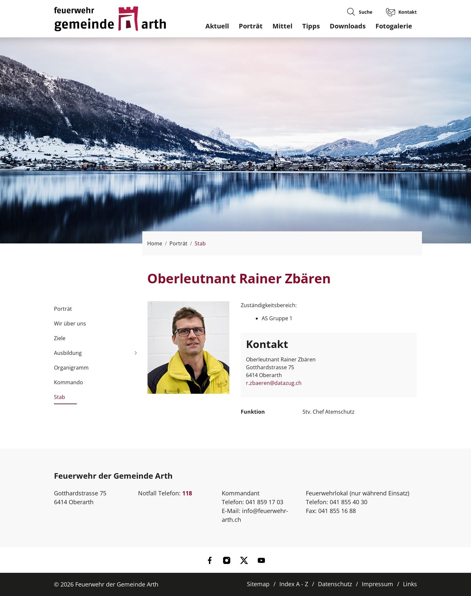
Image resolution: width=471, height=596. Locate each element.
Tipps (311, 26)
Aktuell (217, 26)
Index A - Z (293, 584)
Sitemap (258, 584)
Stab (59, 399)
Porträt (251, 26)
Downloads (348, 26)
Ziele (59, 338)
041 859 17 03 (264, 502)
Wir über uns (70, 323)
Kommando (68, 382)
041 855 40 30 (348, 502)
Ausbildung (68, 352)
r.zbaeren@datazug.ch (274, 383)
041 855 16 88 (337, 511)
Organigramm (71, 367)
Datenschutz (335, 584)
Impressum (377, 584)
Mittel (282, 26)
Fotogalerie (393, 26)
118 (187, 493)
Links (410, 584)
